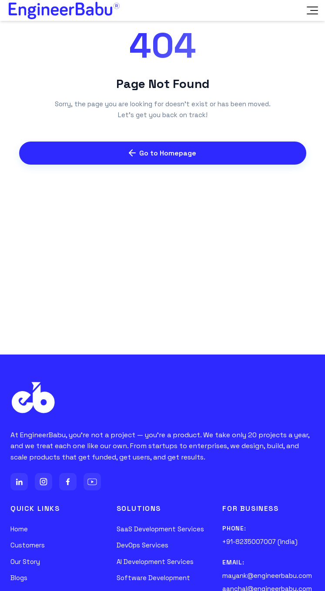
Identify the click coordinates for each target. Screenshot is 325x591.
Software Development (153, 578)
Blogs (18, 578)
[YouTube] (92, 481)
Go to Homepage (162, 153)
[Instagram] (43, 481)
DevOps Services (142, 545)
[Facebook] (68, 481)
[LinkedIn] (19, 481)
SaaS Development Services (160, 529)
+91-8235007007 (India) (260, 541)
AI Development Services (155, 561)
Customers (27, 545)
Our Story (25, 561)
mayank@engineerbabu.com (267, 575)
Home (19, 529)
